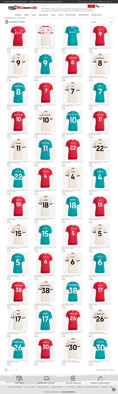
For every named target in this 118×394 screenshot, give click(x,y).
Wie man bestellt (69, 387)
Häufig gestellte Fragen (43, 387)
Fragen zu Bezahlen (30, 387)
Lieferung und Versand (57, 387)
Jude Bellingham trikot (77, 11)
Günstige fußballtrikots (68, 392)
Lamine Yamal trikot (56, 11)
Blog (111, 387)
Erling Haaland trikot (67, 11)
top (113, 390)
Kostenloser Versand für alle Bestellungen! (15, 1)
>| (16, 369)
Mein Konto (102, 1)
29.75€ (9, 52)
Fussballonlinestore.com (10, 18)
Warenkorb (110, 1)
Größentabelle (104, 387)
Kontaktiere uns (80, 387)
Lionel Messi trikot (66, 9)
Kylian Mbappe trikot (77, 9)
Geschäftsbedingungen (92, 387)
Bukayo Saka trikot (87, 9)
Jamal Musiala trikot (46, 11)
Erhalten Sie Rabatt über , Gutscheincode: (46, 1)
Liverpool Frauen (21, 18)
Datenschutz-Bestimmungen (15, 387)
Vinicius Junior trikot (89, 11)
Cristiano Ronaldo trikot (56, 9)
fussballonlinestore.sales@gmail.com (88, 1)
